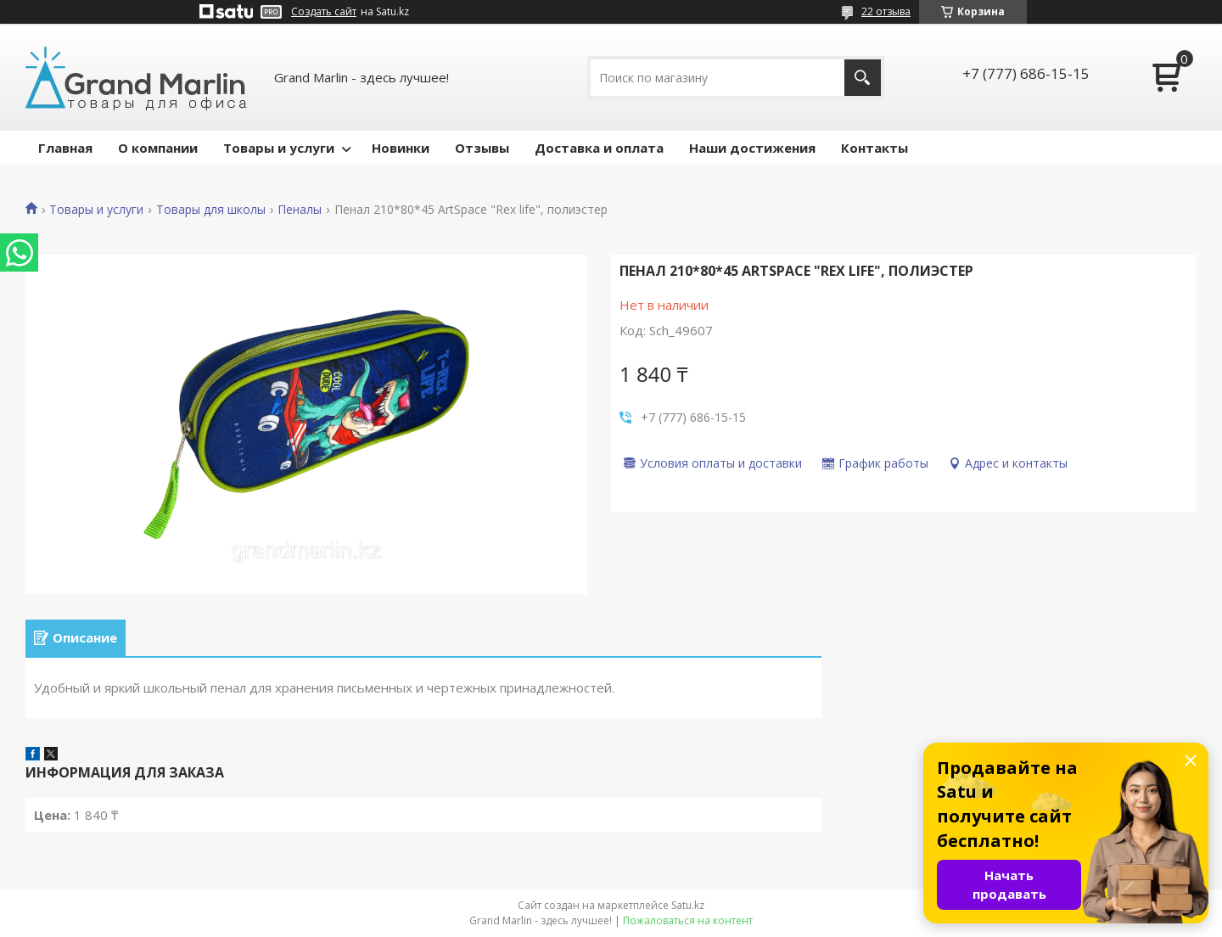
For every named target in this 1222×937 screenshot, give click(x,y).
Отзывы (482, 147)
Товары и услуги (278, 147)
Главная (65, 147)
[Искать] (862, 77)
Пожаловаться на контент (688, 920)
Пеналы (299, 209)
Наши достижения (752, 147)
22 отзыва (886, 11)
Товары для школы (211, 209)
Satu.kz (687, 905)
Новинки (400, 147)
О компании (158, 147)
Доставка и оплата (599, 147)
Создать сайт (323, 12)
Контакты (874, 147)
